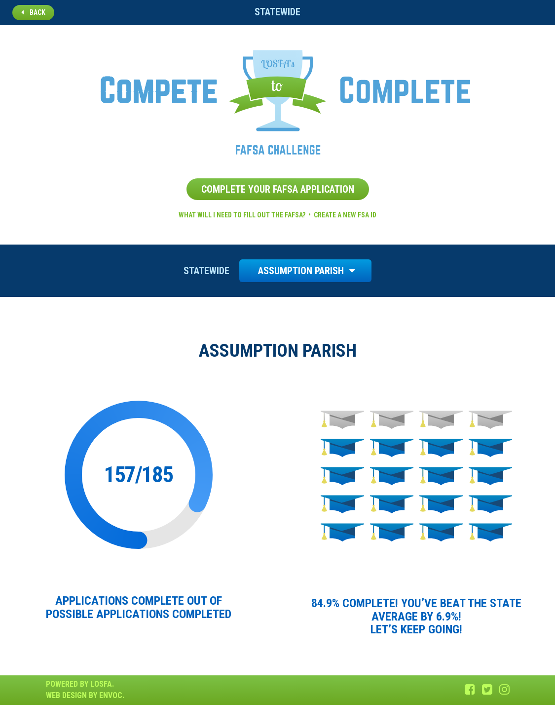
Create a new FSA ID (345, 215)
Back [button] (33, 12)
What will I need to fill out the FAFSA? (242, 215)
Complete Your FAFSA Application (277, 189)
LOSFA (101, 684)
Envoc (110, 695)
